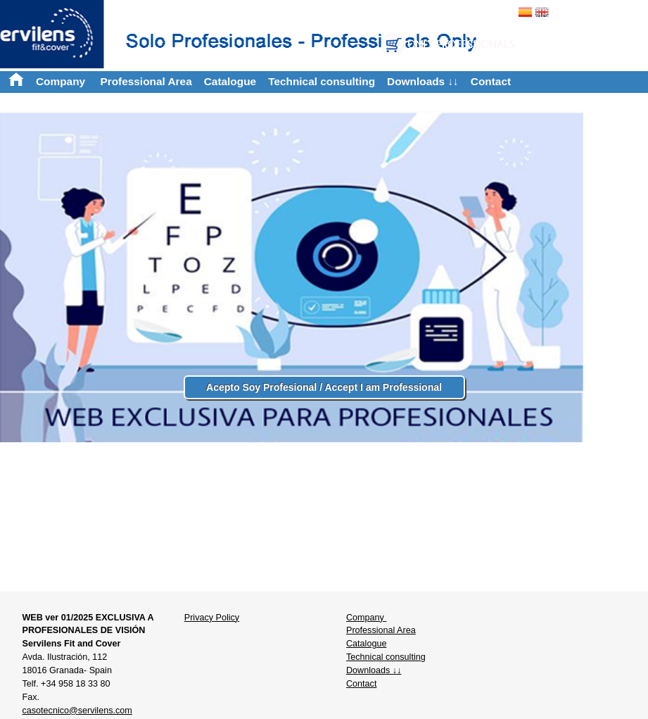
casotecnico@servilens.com (77, 710)
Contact (491, 81)
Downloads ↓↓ (423, 81)
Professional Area (145, 81)
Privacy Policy (211, 618)
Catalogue (230, 81)
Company (62, 81)
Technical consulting (321, 81)
